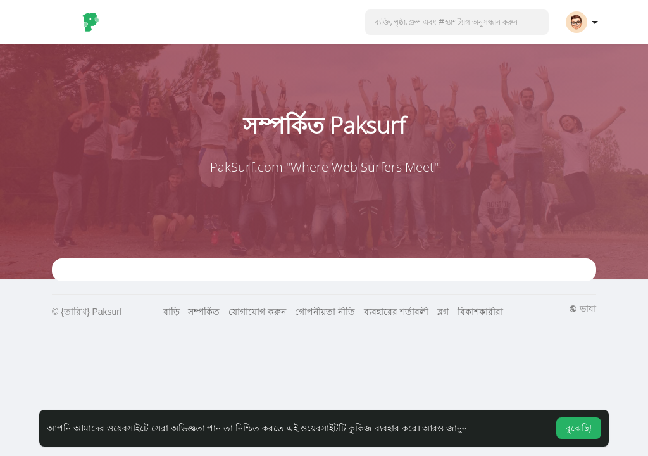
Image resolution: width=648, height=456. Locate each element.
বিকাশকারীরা (480, 312)
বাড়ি (171, 312)
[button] (457, 22)
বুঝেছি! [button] (579, 428)
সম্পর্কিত (204, 312)
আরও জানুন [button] (444, 428)
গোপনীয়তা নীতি (325, 312)
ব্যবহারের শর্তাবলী (396, 312)
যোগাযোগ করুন (257, 312)
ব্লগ (443, 312)
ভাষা (582, 308)
